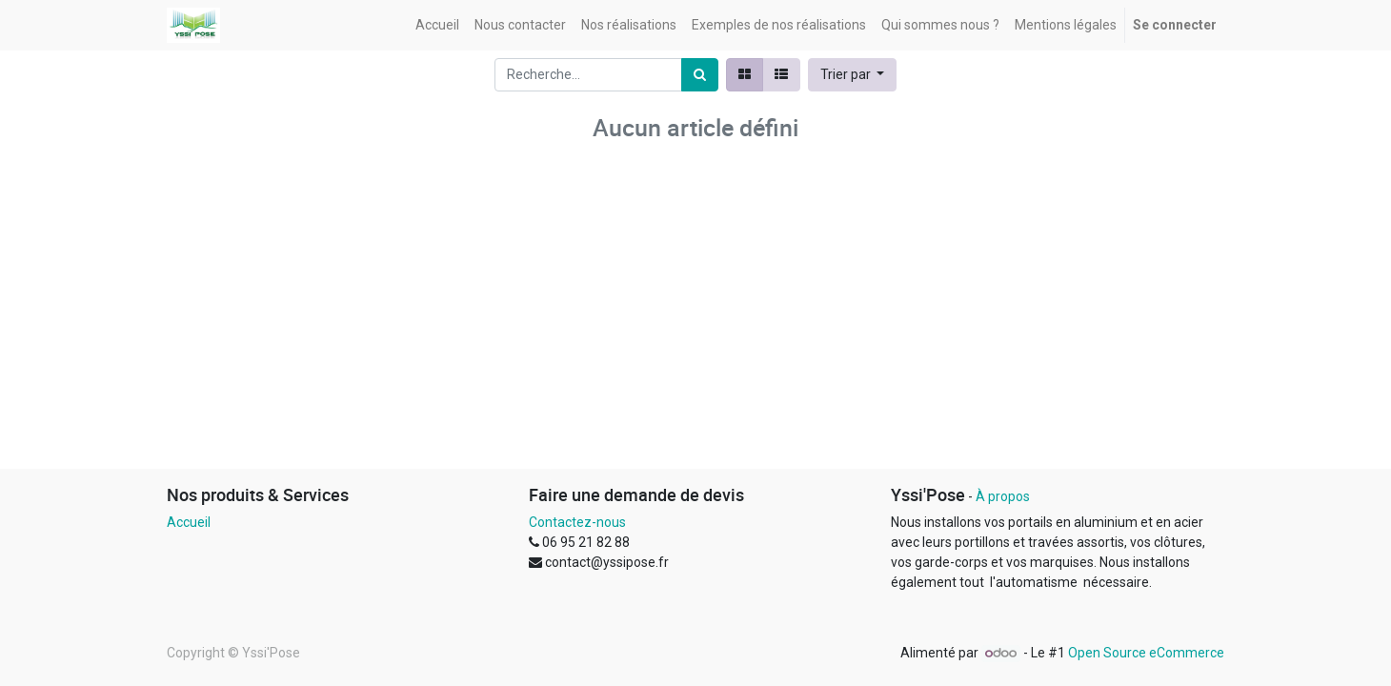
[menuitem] (437, 25)
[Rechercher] (699, 74)
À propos (1003, 496)
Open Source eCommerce (1146, 652)
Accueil (189, 522)
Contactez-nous (577, 522)
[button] (852, 74)
